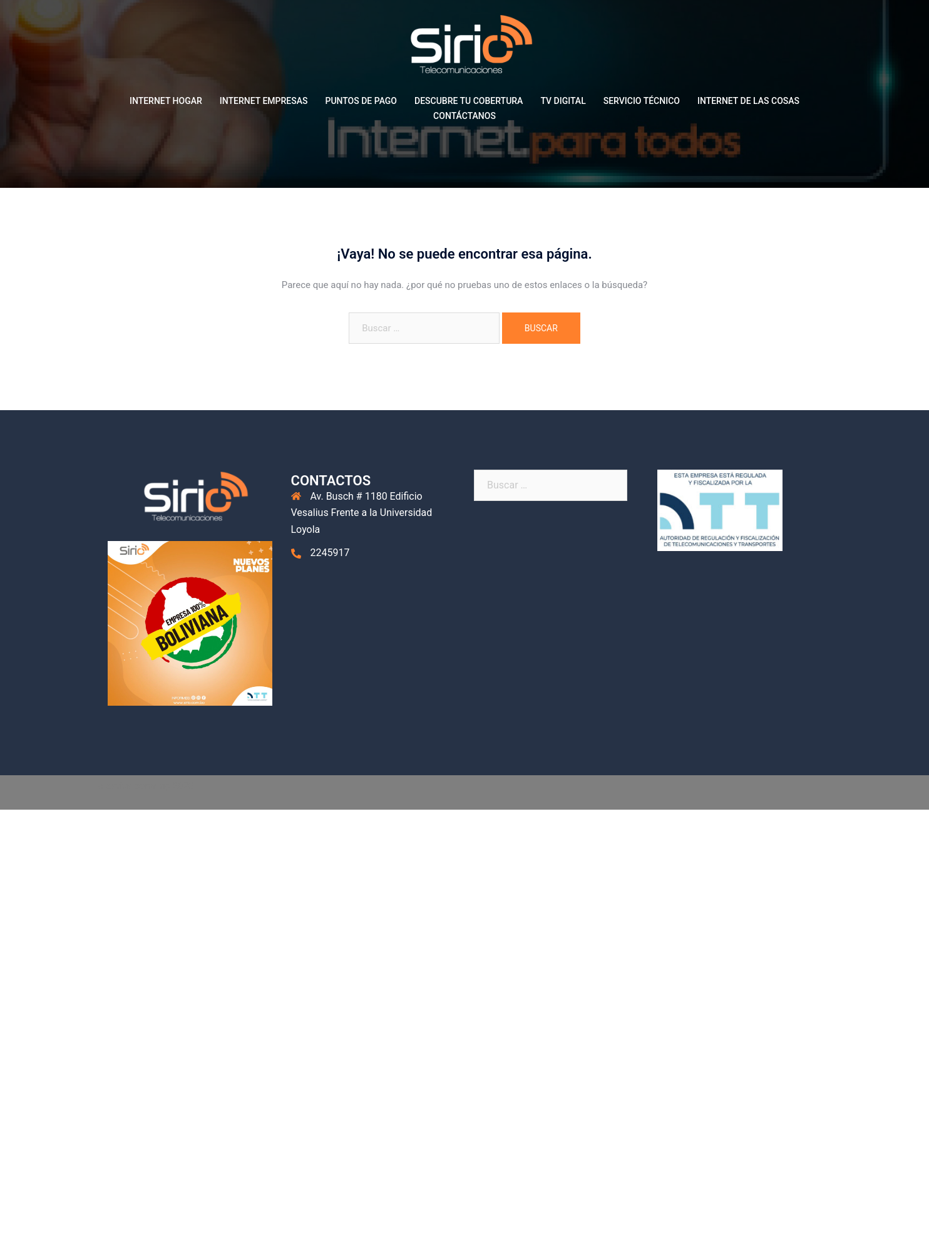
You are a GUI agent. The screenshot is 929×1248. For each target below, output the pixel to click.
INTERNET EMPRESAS (264, 101)
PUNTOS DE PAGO (361, 101)
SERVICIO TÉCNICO (641, 101)
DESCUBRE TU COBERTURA (468, 101)
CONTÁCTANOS (464, 116)
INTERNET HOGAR (166, 101)
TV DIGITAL (562, 101)
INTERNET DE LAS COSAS (748, 101)
